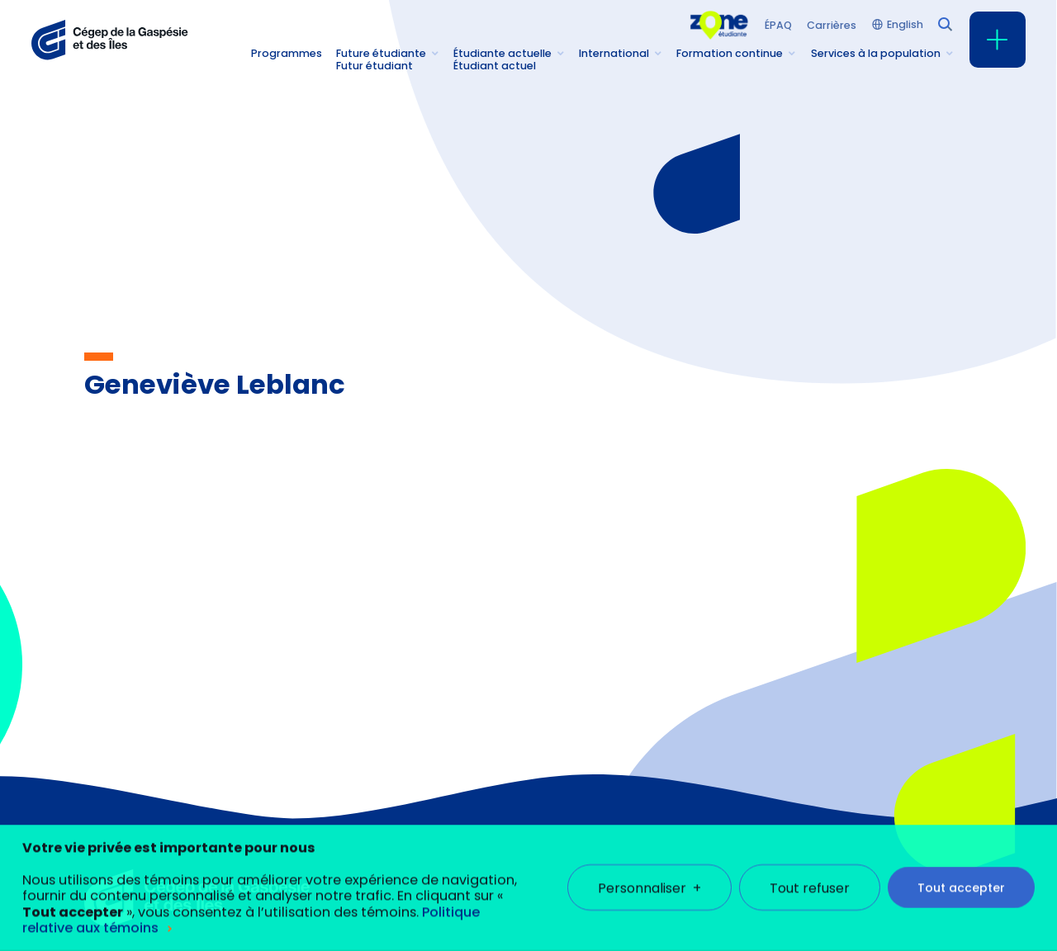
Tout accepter (961, 873)
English (905, 25)
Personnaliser (649, 873)
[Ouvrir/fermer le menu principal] (997, 40)
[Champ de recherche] (944, 23)
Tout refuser (810, 873)
